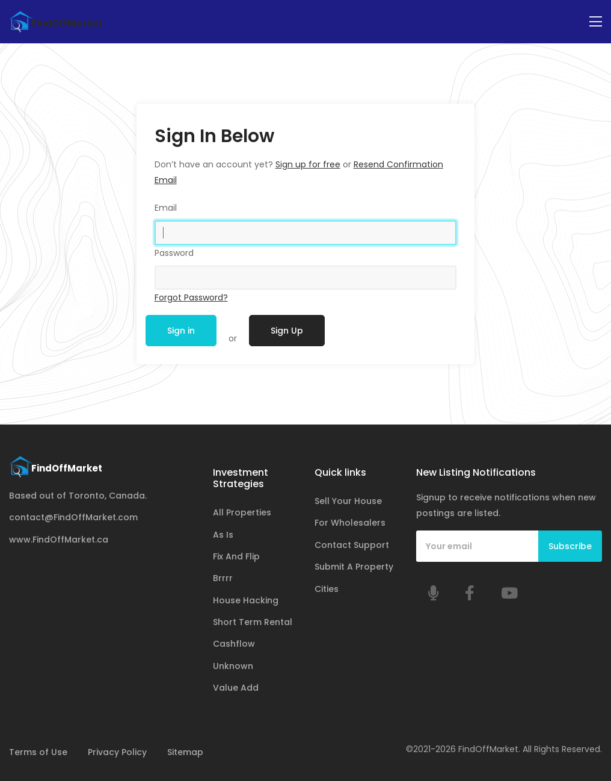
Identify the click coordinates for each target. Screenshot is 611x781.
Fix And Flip (236, 556)
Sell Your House (348, 501)
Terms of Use (38, 752)
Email (166, 208)
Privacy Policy (117, 752)
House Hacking (245, 600)
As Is (223, 535)
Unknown (233, 666)
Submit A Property (354, 567)
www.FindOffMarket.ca (58, 540)
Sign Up (287, 331)
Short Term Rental (252, 622)
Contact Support (352, 545)
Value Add (236, 688)
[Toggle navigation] (595, 22)
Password (174, 253)
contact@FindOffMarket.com (73, 517)
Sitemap (185, 752)
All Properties (242, 512)
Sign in (181, 331)
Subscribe (570, 546)
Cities (327, 589)
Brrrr (223, 578)
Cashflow (234, 644)
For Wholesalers (350, 523)
